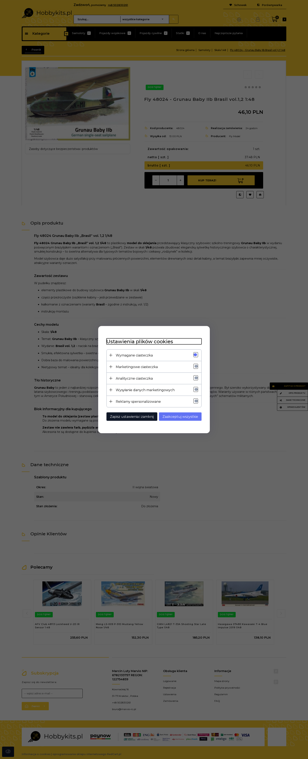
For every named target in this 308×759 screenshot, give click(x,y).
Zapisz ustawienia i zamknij (132, 416)
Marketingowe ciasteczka (137, 367)
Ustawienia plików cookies (139, 341)
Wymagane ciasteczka (134, 355)
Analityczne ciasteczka (134, 378)
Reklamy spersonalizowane (138, 401)
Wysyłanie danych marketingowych (145, 390)
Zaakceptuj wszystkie (180, 416)
